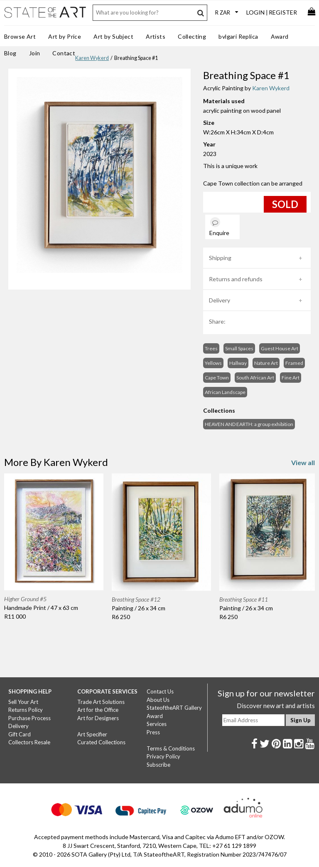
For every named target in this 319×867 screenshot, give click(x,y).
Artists (155, 36)
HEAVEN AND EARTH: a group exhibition (249, 424)
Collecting (192, 36)
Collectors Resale (29, 742)
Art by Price (64, 36)
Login (255, 12)
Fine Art (290, 377)
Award (280, 36)
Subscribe (158, 764)
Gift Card (19, 734)
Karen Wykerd (92, 58)
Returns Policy (25, 709)
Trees (211, 348)
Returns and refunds (236, 278)
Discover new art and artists (276, 705)
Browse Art (20, 36)
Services (157, 724)
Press (153, 732)
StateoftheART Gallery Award (174, 711)
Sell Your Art (23, 702)
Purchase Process (29, 718)
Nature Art (266, 363)
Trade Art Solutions (101, 702)
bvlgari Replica (238, 36)
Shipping (220, 257)
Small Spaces (239, 348)
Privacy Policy (163, 756)
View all (303, 462)
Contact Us (160, 691)
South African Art (255, 377)
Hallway (238, 363)
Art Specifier (92, 734)
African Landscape (225, 392)
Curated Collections (101, 742)
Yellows (213, 363)
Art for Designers (98, 718)
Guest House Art (279, 348)
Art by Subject (113, 36)
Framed (294, 363)
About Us (158, 699)
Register (283, 12)
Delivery (219, 300)
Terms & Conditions (171, 748)
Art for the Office (97, 709)
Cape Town (217, 377)
